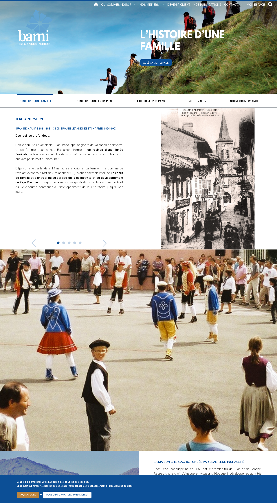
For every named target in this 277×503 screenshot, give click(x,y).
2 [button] (64, 243)
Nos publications (207, 4)
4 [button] (75, 243)
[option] (69, 171)
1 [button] (58, 243)
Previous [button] (26, 242)
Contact (231, 4)
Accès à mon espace (155, 62)
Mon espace (256, 4)
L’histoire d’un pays (151, 101)
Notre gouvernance (244, 101)
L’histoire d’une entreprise (94, 101)
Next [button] (112, 242)
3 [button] (69, 243)
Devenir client (178, 4)
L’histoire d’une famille (35, 101)
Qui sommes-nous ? (116, 4)
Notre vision (197, 101)
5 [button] (80, 243)
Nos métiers (149, 4)
